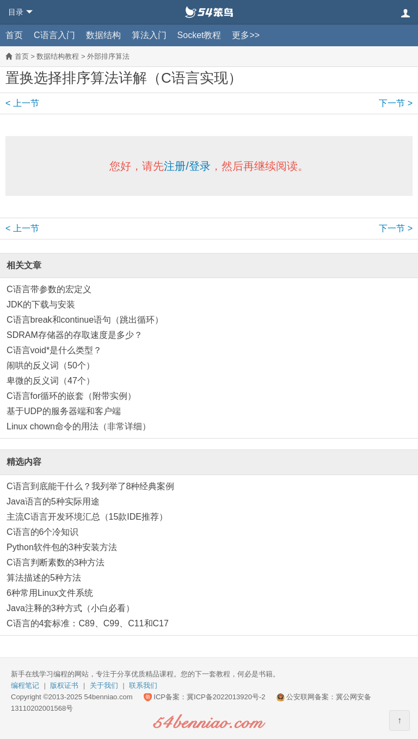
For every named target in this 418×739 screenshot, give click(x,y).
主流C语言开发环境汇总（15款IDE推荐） (87, 516)
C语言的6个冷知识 (42, 532)
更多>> (246, 35)
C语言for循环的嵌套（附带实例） (71, 396)
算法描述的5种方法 (44, 577)
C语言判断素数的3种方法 (55, 562)
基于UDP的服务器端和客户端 (64, 411)
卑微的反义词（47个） (51, 380)
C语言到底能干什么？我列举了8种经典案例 (90, 486)
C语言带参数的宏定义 (49, 289)
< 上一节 (22, 103)
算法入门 (149, 35)
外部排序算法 (108, 56)
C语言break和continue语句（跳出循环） (85, 319)
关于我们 (104, 685)
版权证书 (64, 685)
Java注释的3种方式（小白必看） (70, 608)
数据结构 (103, 35)
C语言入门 (54, 35)
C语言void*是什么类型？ (54, 350)
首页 (14, 35)
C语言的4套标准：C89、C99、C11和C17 (88, 623)
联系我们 (143, 685)
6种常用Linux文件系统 (50, 593)
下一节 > (396, 103)
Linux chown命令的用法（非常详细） (79, 426)
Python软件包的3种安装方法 (62, 547)
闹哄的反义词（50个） (51, 365)
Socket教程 (199, 35)
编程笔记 (25, 685)
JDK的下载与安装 (41, 304)
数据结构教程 (57, 56)
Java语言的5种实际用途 (53, 501)
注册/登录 (187, 166)
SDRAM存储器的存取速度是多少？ (75, 335)
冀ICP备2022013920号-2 (226, 697)
